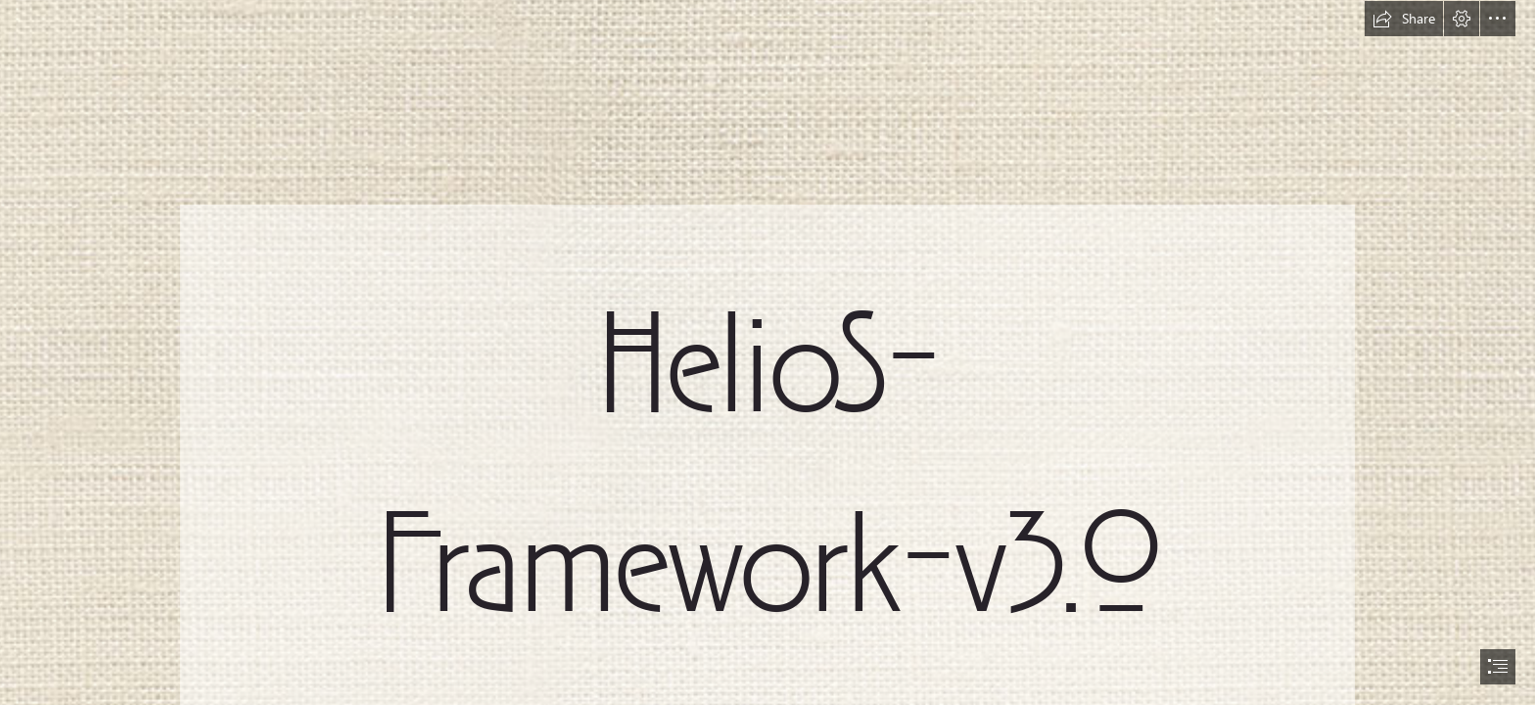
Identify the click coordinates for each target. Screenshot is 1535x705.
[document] (767, 352)
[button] (1404, 18)
